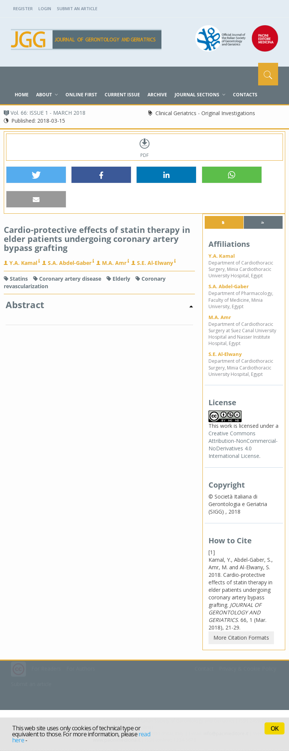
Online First (81, 94)
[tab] (224, 222)
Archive (157, 94)
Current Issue (122, 94)
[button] (36, 175)
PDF (144, 147)
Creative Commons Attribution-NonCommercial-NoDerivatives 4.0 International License (243, 444)
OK (274, 728)
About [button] (47, 94)
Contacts (245, 94)
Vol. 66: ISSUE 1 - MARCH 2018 (44, 112)
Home (22, 94)
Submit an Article (77, 8)
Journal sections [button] (200, 94)
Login (44, 8)
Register (23, 8)
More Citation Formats (241, 637)
